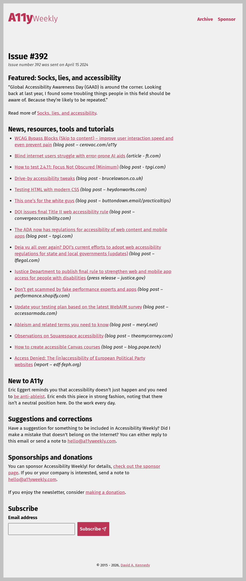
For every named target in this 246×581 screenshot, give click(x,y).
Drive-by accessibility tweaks (45, 178)
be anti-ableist (29, 396)
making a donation (105, 492)
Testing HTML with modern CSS (47, 189)
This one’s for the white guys (44, 200)
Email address (22, 517)
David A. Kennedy (135, 565)
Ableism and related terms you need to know (62, 325)
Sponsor (227, 19)
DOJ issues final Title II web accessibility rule (61, 212)
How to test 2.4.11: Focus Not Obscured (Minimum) (66, 167)
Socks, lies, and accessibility (66, 113)
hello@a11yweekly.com (91, 441)
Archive (205, 19)
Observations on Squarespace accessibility (59, 336)
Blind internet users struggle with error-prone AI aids (70, 156)
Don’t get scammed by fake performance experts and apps (75, 289)
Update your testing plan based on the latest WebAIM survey (78, 307)
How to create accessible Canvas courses (57, 347)
